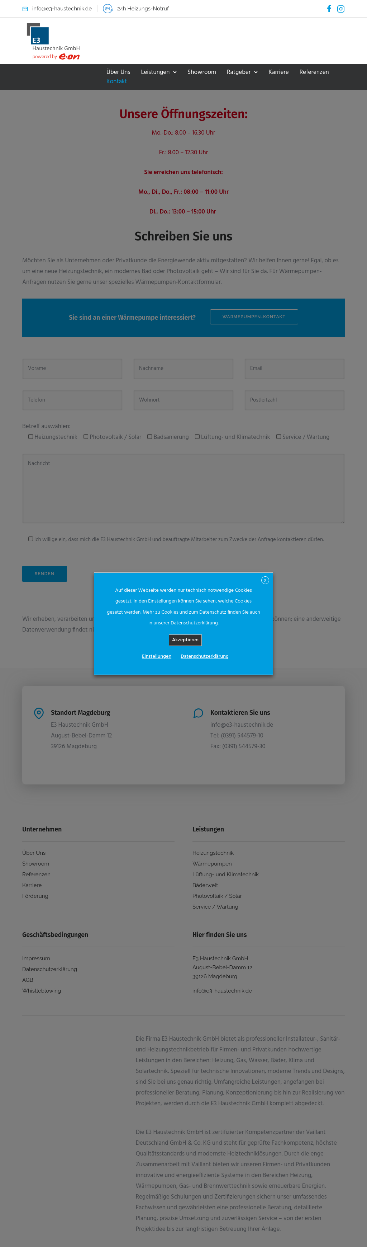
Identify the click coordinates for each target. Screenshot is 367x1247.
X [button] (265, 580)
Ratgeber (239, 72)
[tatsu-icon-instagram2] (341, 9)
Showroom (201, 72)
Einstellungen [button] (156, 656)
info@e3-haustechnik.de (62, 8)
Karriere (278, 72)
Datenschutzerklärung (205, 656)
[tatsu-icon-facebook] (329, 9)
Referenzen (314, 72)
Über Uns (118, 72)
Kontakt (116, 81)
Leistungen (155, 72)
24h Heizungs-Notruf (143, 8)
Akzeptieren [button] (185, 640)
